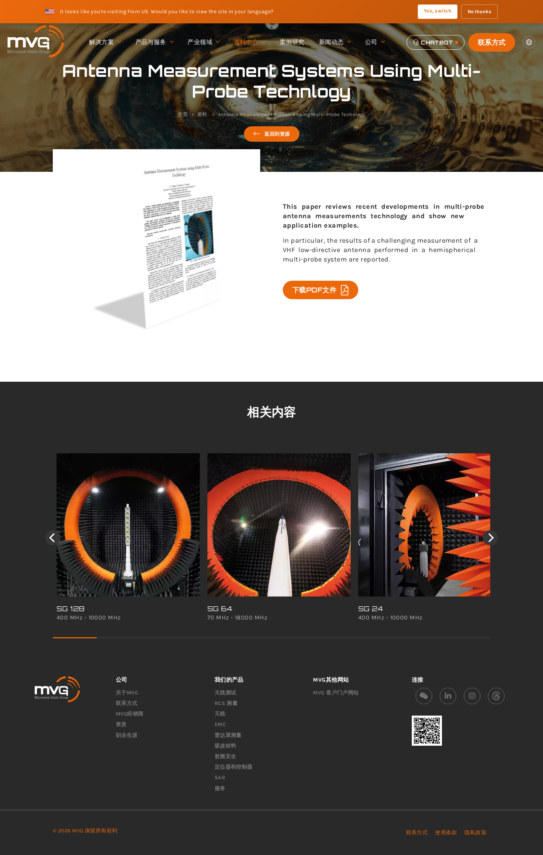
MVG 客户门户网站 (336, 693)
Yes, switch (437, 11)
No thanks (479, 11)
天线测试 (225, 693)
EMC (220, 724)
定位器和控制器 (234, 767)
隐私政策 (475, 832)
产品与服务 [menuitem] (154, 42)
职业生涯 (127, 735)
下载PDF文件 (320, 290)
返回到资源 (271, 134)
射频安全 (225, 756)
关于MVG (127, 693)
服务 (220, 788)
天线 (220, 714)
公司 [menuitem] (374, 42)
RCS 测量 (226, 703)
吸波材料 (225, 746)
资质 (121, 724)
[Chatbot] (435, 42)
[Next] (490, 537)
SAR (220, 777)
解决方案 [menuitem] (105, 42)
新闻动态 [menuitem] (335, 42)
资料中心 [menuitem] (249, 42)
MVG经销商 (130, 714)
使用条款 (446, 832)
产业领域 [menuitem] (203, 42)
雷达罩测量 (228, 735)
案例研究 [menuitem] (292, 42)
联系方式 (492, 42)
